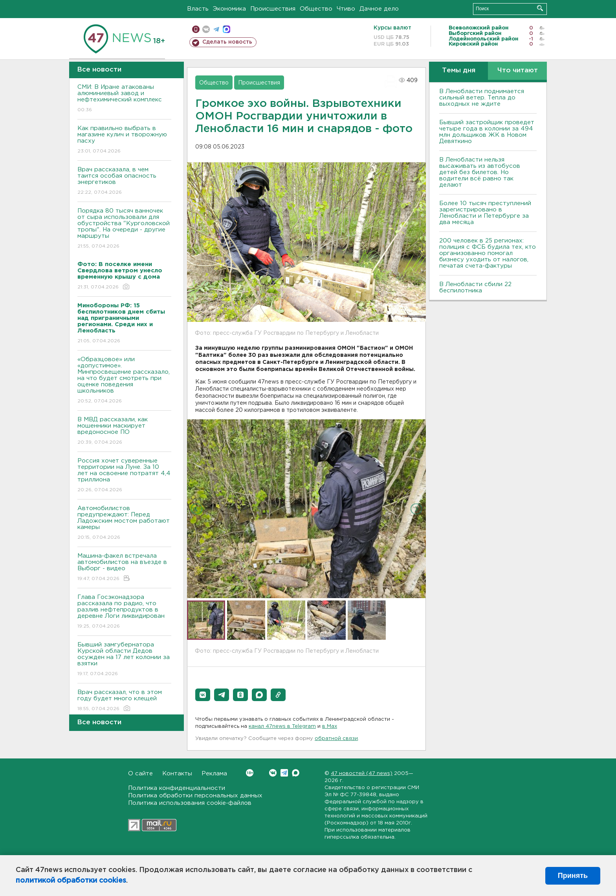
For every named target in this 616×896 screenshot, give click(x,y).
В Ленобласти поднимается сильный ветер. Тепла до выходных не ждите (481, 97)
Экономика (229, 8)
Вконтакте (249, 773)
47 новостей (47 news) (361, 773)
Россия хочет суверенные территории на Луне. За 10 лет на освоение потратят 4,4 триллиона (124, 475)
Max (295, 773)
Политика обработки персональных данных (195, 795)
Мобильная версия (196, 29)
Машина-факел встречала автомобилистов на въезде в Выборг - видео (124, 567)
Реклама (214, 773)
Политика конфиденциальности (176, 788)
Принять (573, 875)
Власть (198, 8)
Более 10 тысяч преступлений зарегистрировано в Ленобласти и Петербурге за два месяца (485, 213)
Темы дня (458, 70)
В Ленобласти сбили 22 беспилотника (475, 287)
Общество (316, 8)
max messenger (226, 29)
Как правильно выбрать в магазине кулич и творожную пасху (124, 140)
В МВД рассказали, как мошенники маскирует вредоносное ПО (124, 431)
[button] (202, 695)
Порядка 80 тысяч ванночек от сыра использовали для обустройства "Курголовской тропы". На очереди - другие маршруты (124, 229)
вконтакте (206, 29)
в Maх (329, 726)
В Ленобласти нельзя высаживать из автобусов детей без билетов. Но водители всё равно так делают (479, 172)
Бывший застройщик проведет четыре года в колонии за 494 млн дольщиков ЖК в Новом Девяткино (486, 132)
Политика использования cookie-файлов (189, 803)
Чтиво (346, 8)
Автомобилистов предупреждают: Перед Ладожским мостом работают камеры (124, 523)
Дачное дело (379, 8)
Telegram (284, 773)
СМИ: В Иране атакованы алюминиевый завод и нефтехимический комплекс (124, 98)
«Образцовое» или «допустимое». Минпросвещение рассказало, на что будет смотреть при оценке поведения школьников (124, 380)
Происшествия (272, 8)
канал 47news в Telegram (282, 726)
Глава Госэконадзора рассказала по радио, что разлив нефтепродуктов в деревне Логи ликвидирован (124, 612)
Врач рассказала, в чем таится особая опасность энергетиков (124, 181)
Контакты (177, 773)
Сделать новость (227, 42)
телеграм (216, 29)
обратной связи (336, 738)
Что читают (517, 70)
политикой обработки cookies (71, 881)
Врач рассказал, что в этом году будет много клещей (124, 701)
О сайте (140, 773)
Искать (540, 8)
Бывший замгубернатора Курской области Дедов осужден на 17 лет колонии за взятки (124, 659)
